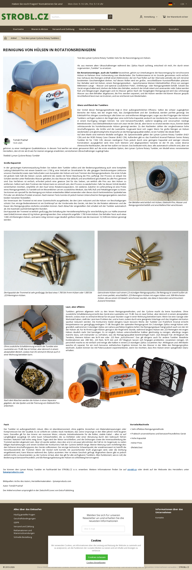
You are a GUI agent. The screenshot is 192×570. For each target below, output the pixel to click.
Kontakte (174, 29)
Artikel (152, 29)
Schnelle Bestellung (23, 537)
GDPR (16, 522)
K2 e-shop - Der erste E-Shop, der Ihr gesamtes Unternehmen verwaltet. (144, 567)
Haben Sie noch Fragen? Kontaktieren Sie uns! (37, 3)
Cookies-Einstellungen (96, 562)
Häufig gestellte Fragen (24, 514)
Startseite (18, 29)
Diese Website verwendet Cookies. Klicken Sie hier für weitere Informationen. (73, 567)
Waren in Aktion (39, 29)
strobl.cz (132, 469)
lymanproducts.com (13, 472)
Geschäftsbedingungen (25, 518)
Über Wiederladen (130, 29)
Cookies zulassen (97, 557)
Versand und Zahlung (63, 29)
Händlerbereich (87, 29)
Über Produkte (108, 29)
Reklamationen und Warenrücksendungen (24, 531)
